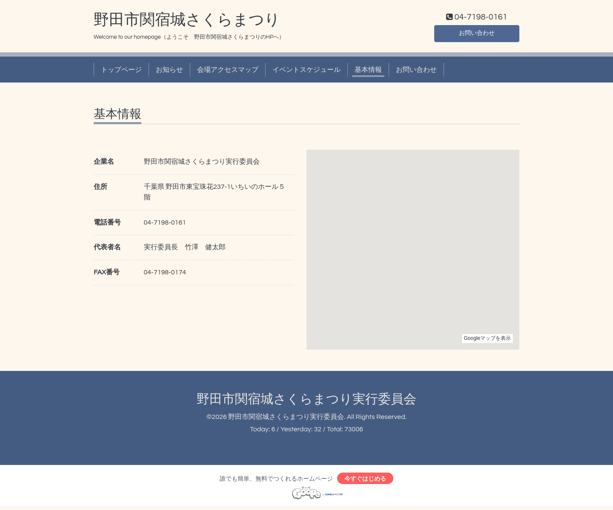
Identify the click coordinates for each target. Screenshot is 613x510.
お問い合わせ (476, 34)
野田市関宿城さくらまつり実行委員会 (306, 400)
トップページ (121, 71)
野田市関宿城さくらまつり (187, 22)
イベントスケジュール (306, 71)
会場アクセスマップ (227, 71)
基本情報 (368, 71)
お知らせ (169, 71)
